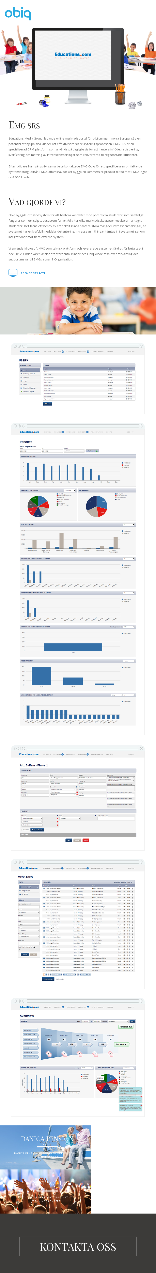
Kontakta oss (78, 1237)
